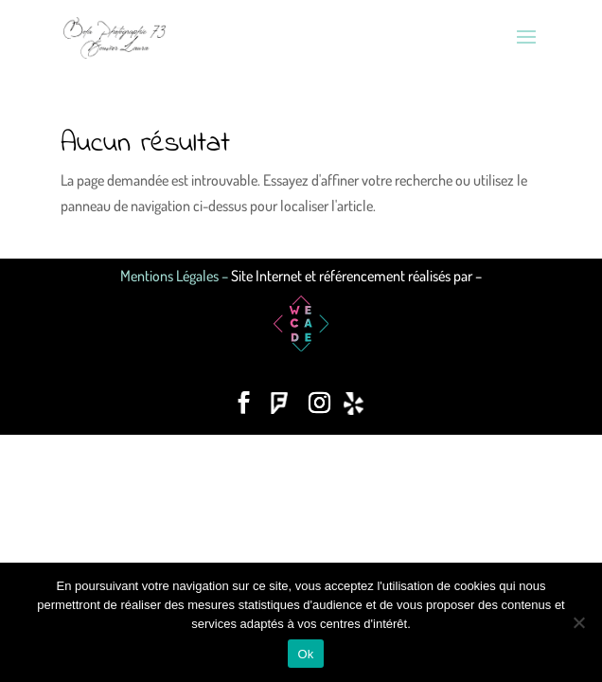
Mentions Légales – (175, 275)
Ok (305, 654)
